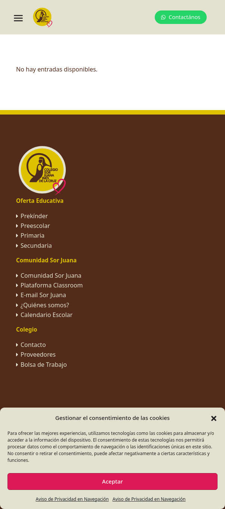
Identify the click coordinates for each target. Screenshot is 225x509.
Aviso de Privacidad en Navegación (72, 499)
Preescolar (35, 226)
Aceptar (112, 481)
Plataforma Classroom (52, 285)
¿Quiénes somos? (45, 305)
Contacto (33, 345)
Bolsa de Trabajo (44, 364)
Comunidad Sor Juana (51, 275)
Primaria (32, 235)
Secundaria (36, 245)
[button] (214, 417)
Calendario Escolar (47, 315)
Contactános (180, 17)
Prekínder (34, 216)
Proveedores (38, 354)
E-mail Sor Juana (43, 295)
